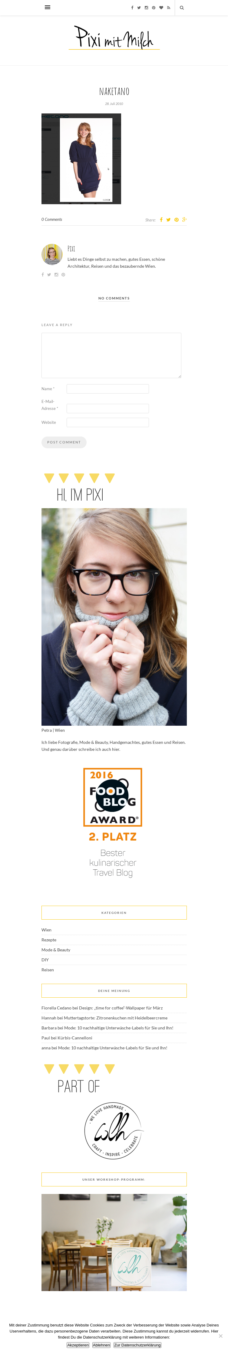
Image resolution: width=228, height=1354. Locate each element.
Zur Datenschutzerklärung (137, 1345)
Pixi (71, 248)
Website (48, 422)
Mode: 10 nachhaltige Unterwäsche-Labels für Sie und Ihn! (118, 1027)
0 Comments (51, 219)
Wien (46, 929)
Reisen (47, 969)
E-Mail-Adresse (49, 405)
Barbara (49, 1027)
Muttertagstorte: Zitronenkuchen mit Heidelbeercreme (115, 1017)
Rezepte (48, 939)
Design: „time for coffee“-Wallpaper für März (121, 1007)
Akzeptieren (77, 1345)
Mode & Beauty (55, 949)
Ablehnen (101, 1345)
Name (48, 388)
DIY (45, 959)
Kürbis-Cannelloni (75, 1037)
